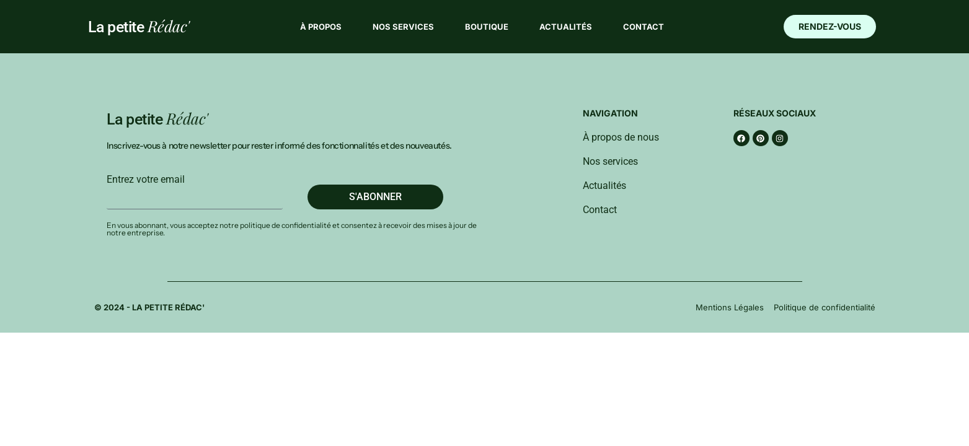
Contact (643, 27)
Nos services (403, 27)
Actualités (565, 27)
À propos (321, 27)
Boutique (486, 27)
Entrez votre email (146, 180)
